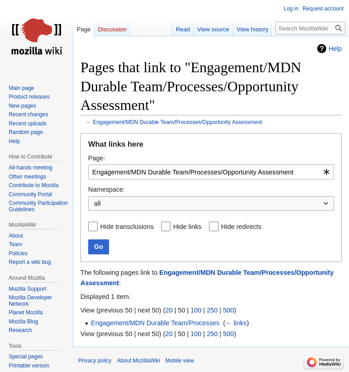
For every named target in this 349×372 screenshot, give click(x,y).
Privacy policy (94, 360)
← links (236, 323)
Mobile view (179, 360)
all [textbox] (97, 203)
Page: (96, 158)
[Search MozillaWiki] (310, 28)
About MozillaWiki (138, 360)
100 (195, 310)
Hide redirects (241, 226)
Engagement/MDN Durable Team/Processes (155, 323)
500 (228, 310)
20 (169, 310)
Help (335, 48)
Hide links (187, 226)
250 (212, 310)
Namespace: (106, 189)
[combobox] (211, 171)
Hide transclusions (127, 226)
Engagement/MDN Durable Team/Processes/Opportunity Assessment (177, 122)
